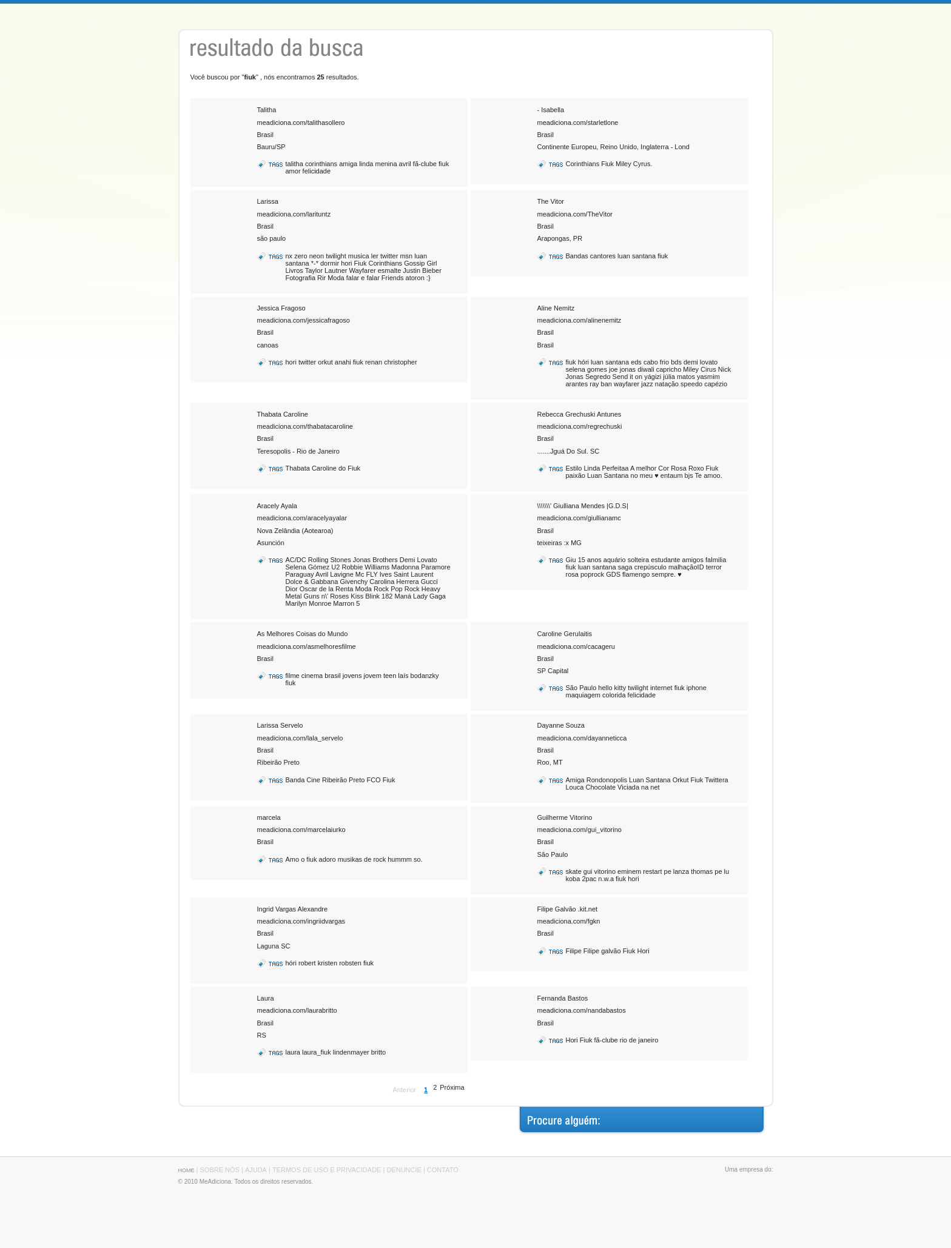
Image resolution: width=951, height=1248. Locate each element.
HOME (186, 1170)
